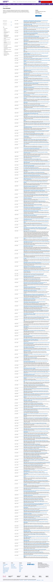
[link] (6, 564)
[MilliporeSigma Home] (6, 1)
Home (3, 6)
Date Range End (5, 23)
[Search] (40, 2)
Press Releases (6, 6)
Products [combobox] (14, 1)
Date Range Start (5, 20)
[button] (34, 4)
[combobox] (27, 2)
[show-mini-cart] (48, 4)
